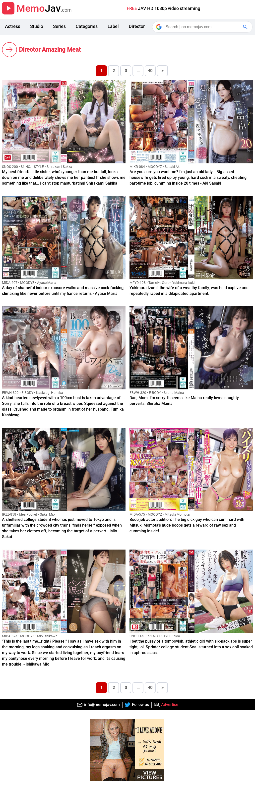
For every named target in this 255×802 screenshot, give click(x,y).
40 (150, 70)
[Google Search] (245, 26)
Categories (87, 26)
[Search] (202, 26)
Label (113, 26)
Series (59, 26)
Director (137, 26)
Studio (36, 26)
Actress (12, 26)
